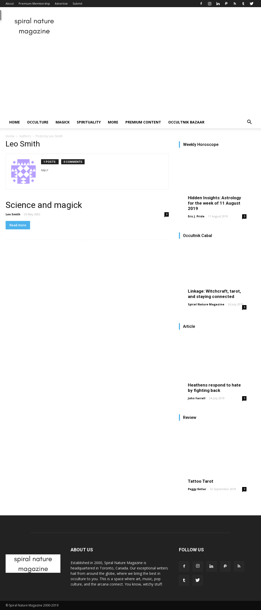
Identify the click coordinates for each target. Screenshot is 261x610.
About (10, 3)
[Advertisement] (130, 78)
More (113, 122)
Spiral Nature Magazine (206, 304)
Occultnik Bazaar (186, 122)
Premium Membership (34, 3)
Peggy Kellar (197, 489)
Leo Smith (13, 214)
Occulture (37, 122)
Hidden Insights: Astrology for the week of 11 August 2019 (214, 203)
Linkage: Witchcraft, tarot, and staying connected (214, 294)
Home (14, 122)
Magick (63, 122)
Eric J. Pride (196, 216)
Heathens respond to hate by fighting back (214, 387)
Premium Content (143, 122)
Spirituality (89, 122)
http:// (44, 170)
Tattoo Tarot (200, 481)
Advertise (61, 3)
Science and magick (44, 205)
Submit (77, 3)
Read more (17, 225)
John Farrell (196, 398)
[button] (249, 122)
